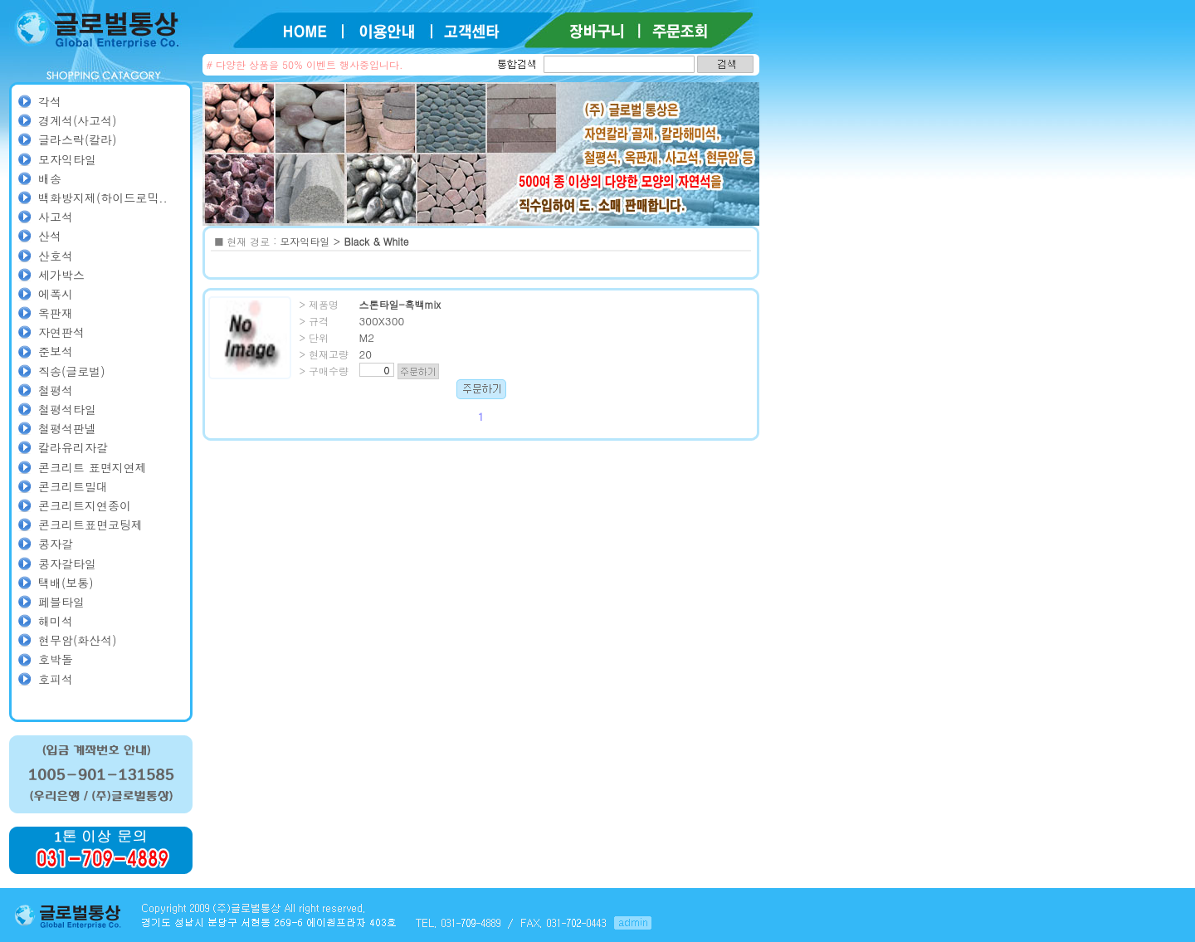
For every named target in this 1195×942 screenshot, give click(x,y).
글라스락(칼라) (77, 139)
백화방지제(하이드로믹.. (103, 197)
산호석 (55, 255)
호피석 (55, 679)
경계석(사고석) (77, 120)
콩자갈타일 (67, 563)
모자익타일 (67, 159)
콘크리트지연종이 (84, 505)
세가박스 (61, 274)
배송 (49, 178)
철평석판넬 (67, 428)
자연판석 (61, 332)
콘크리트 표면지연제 (92, 467)
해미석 (55, 621)
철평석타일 (67, 409)
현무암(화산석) (77, 640)
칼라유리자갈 (73, 447)
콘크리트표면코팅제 (90, 524)
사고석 (55, 216)
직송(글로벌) (71, 371)
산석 (49, 235)
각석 (49, 101)
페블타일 (61, 601)
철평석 (55, 390)
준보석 (55, 351)
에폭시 (55, 294)
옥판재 (55, 313)
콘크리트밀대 (73, 486)
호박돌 (55, 659)
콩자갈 (55, 543)
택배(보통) (66, 582)
